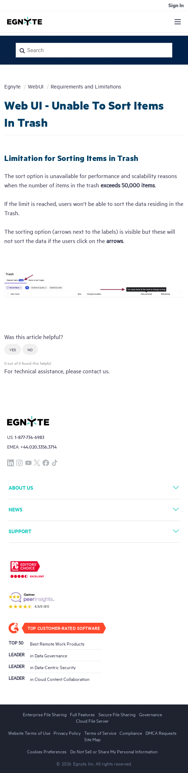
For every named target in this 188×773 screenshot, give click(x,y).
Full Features (82, 714)
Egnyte (12, 86)
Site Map (92, 739)
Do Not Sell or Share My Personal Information (114, 751)
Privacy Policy (67, 732)
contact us (95, 371)
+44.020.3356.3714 (38, 446)
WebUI (36, 86)
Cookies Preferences (47, 751)
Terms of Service (100, 732)
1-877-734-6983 (29, 437)
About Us (21, 487)
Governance (150, 714)
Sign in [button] (176, 5)
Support (20, 531)
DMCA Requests (161, 732)
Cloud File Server (92, 720)
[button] (12, 349)
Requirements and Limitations (86, 86)
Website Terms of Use (29, 732)
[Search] (94, 50)
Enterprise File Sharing (45, 714)
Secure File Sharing (117, 714)
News (15, 509)
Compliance (131, 732)
